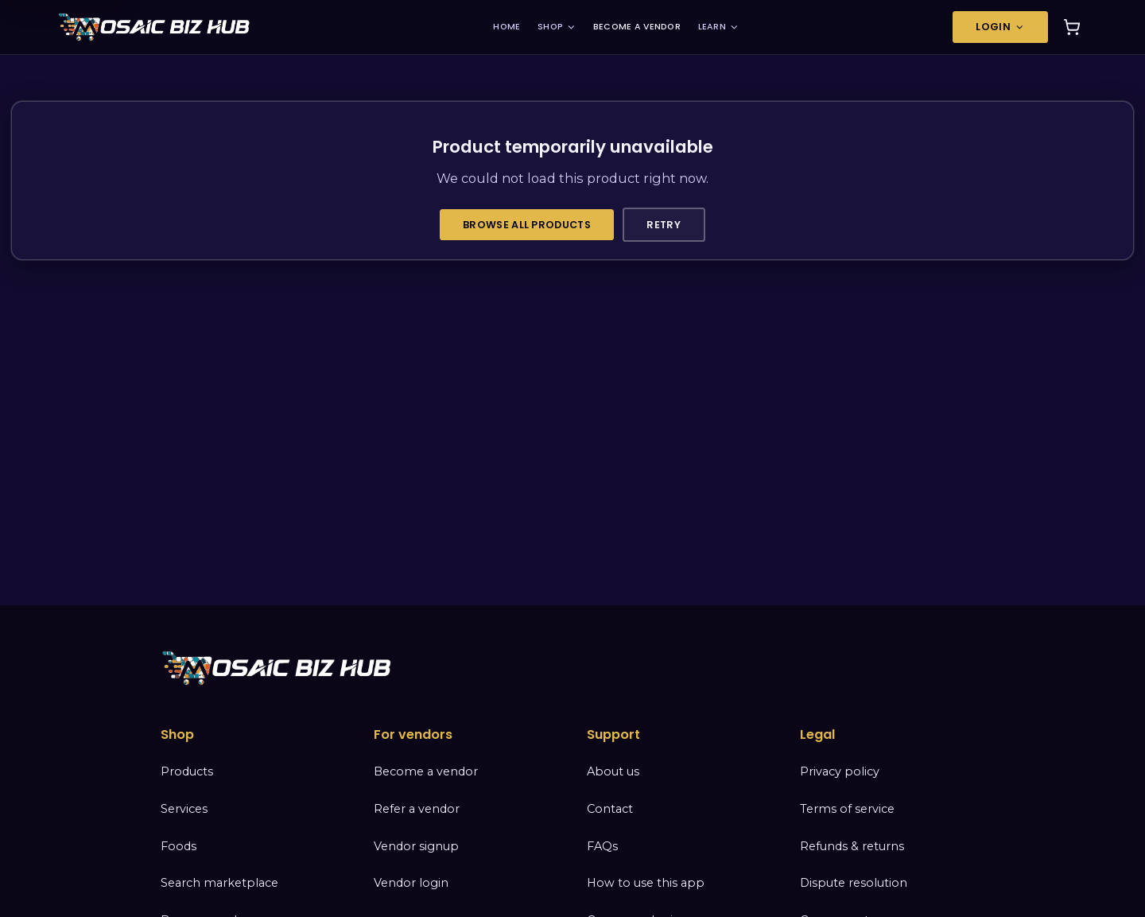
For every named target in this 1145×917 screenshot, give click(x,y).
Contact (610, 809)
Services (184, 809)
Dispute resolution (853, 883)
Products (187, 771)
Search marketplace (219, 883)
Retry (663, 224)
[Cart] (1072, 27)
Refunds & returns (852, 846)
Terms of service (847, 809)
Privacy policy (839, 771)
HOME (506, 27)
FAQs (602, 846)
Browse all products (527, 224)
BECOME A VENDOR (637, 27)
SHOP (557, 27)
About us (613, 771)
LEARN (718, 27)
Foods (178, 846)
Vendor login (411, 883)
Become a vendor (426, 771)
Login (1000, 26)
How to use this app (645, 883)
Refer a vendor (417, 809)
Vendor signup (416, 846)
